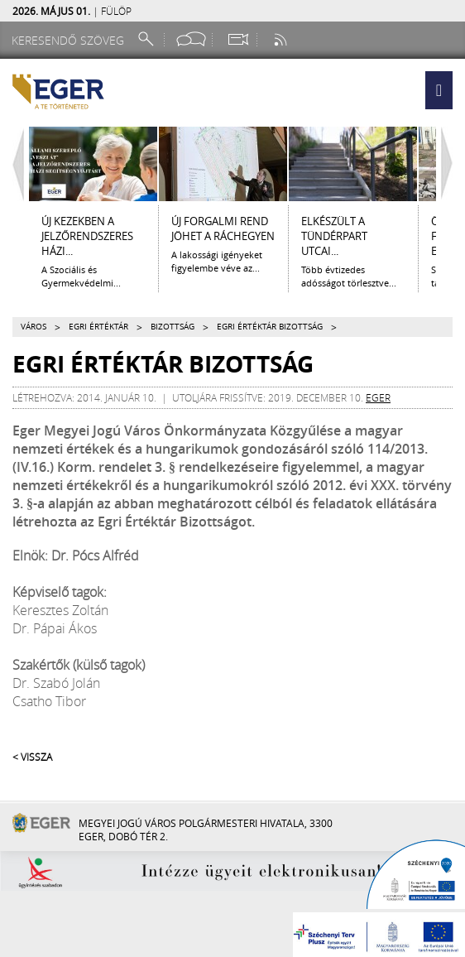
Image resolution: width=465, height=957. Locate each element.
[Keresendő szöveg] (70, 40)
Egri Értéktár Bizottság (270, 326)
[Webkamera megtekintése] (237, 39)
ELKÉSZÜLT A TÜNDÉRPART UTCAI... (334, 236)
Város (33, 326)
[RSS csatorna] (282, 39)
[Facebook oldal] (191, 39)
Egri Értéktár (98, 326)
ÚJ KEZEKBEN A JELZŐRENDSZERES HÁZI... (87, 236)
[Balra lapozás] (14, 164)
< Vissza (32, 756)
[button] (439, 90)
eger (378, 397)
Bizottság (172, 326)
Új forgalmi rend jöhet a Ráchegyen (223, 228)
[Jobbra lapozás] (451, 164)
